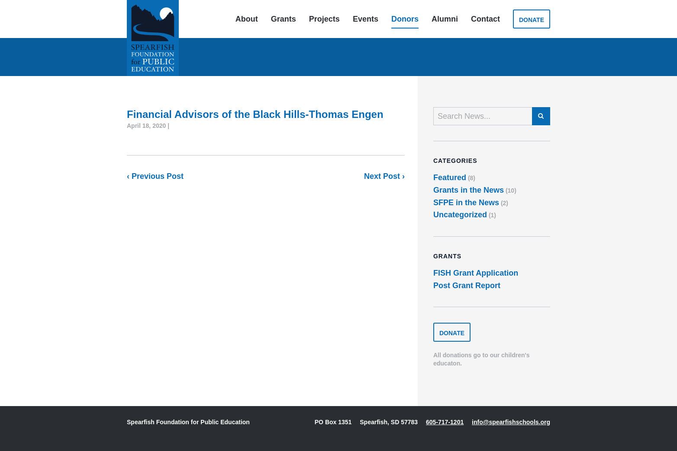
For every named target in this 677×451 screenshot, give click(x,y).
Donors (405, 19)
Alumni (445, 19)
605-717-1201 (445, 422)
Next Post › (384, 176)
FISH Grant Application (475, 273)
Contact (485, 19)
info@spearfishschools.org (511, 422)
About (246, 19)
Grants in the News (468, 190)
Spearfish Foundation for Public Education (153, 38)
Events (365, 19)
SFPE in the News (466, 202)
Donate (531, 19)
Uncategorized (460, 214)
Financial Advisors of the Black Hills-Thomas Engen (255, 114)
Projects (324, 19)
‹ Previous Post (155, 176)
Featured (449, 177)
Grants (283, 19)
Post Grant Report (466, 285)
